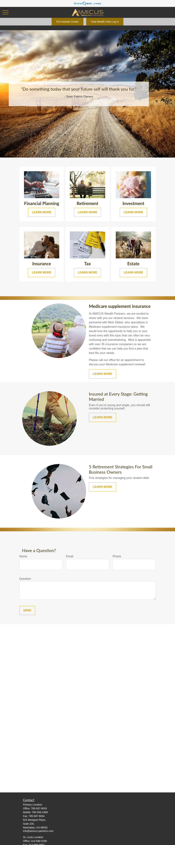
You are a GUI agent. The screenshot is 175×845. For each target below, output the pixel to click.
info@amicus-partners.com (38, 831)
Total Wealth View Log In (105, 21)
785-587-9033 (39, 808)
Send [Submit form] (27, 610)
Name (23, 556)
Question (25, 578)
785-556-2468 (40, 812)
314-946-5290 (39, 841)
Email (69, 556)
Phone (117, 556)
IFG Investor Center (67, 21)
